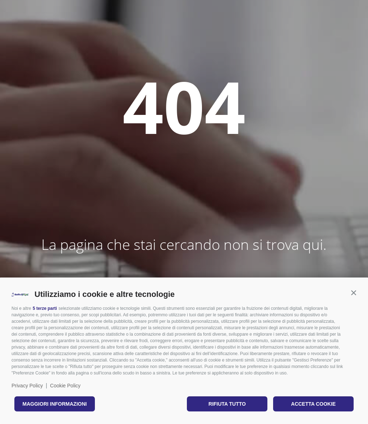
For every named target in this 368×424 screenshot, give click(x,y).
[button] (353, 292)
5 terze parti (45, 308)
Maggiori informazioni (55, 404)
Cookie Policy (65, 385)
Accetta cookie (313, 404)
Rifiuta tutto (227, 404)
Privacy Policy (27, 385)
